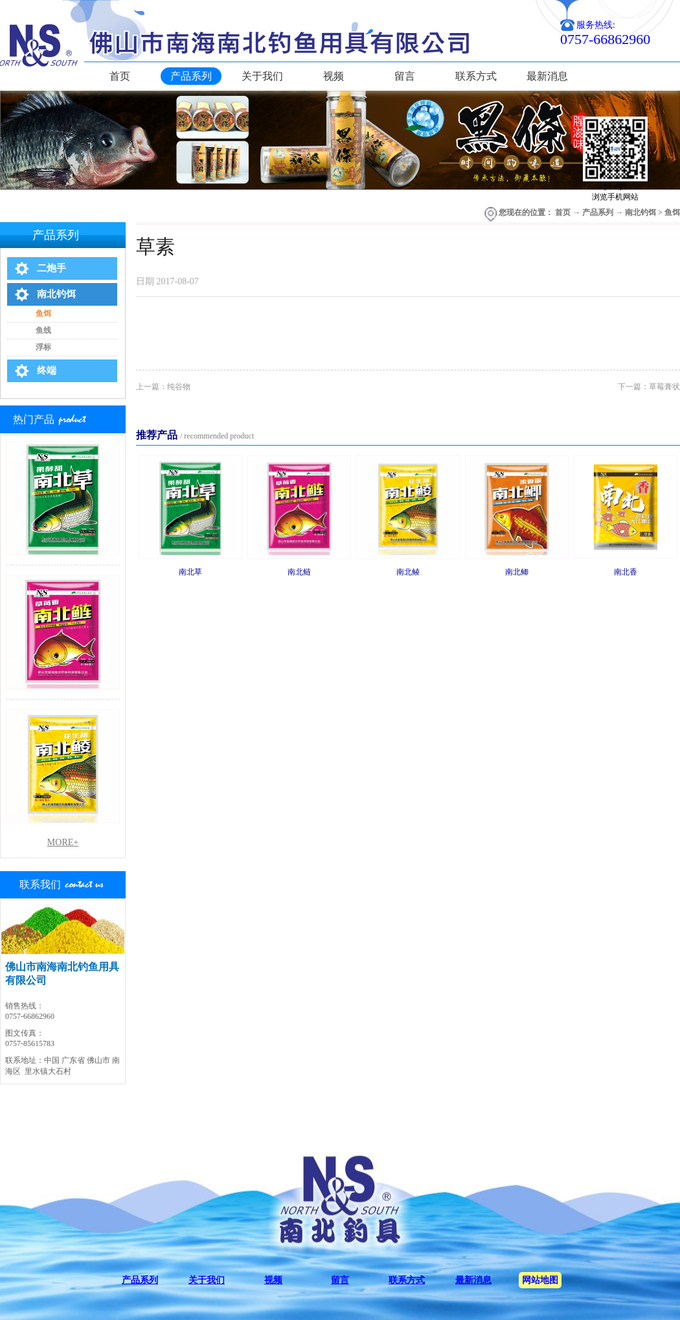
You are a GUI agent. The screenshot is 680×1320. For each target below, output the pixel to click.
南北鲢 (299, 571)
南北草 (190, 571)
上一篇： (163, 386)
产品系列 (597, 212)
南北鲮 (408, 571)
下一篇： (649, 386)
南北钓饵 (640, 212)
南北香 (625, 571)
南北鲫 (516, 571)
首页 (119, 76)
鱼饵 (672, 212)
